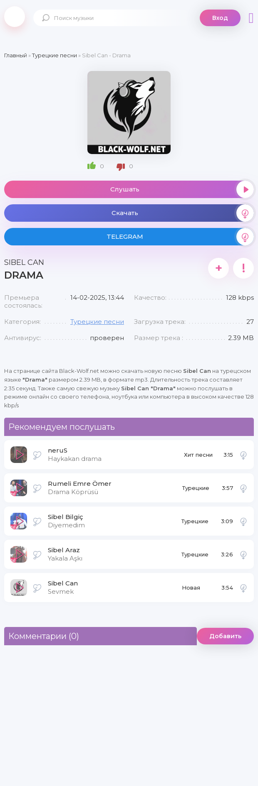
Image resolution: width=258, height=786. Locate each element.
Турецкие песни (97, 322)
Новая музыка (192, 590)
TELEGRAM (180, 236)
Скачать (183, 213)
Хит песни (198, 454)
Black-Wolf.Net (14, 16)
